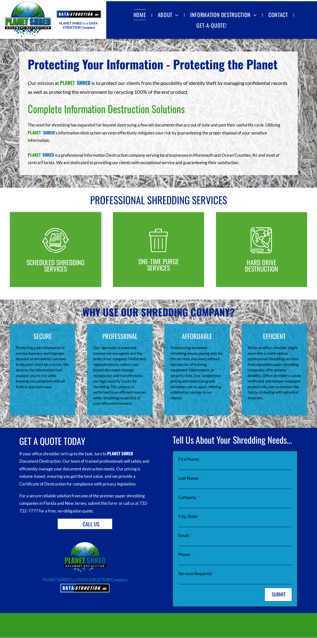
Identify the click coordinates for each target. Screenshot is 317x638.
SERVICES (158, 268)
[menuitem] (141, 14)
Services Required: (195, 573)
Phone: (184, 554)
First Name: (189, 459)
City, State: (188, 516)
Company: (187, 497)
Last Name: (188, 478)
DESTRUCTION (261, 269)
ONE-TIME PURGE (158, 261)
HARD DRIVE (261, 262)
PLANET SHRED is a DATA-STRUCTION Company (85, 579)
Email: (183, 535)
